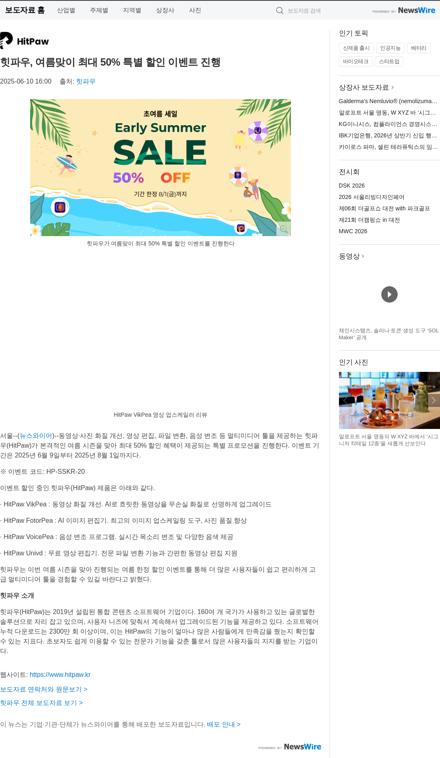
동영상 (349, 256)
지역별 (132, 10)
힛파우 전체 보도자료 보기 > (41, 702)
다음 (433, 400)
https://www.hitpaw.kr (60, 674)
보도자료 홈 (24, 10)
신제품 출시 (356, 48)
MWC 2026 (353, 231)
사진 (195, 10)
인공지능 (390, 48)
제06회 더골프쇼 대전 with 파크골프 (384, 208)
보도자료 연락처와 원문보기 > (44, 689)
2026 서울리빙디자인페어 (372, 197)
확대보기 (283, 228)
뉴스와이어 (36, 435)
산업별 (66, 10)
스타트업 (389, 61)
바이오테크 (356, 61)
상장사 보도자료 (364, 87)
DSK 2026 (352, 185)
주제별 (99, 10)
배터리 (419, 48)
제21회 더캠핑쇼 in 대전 (369, 220)
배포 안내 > (223, 724)
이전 (345, 400)
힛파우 (86, 81)
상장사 (165, 10)
